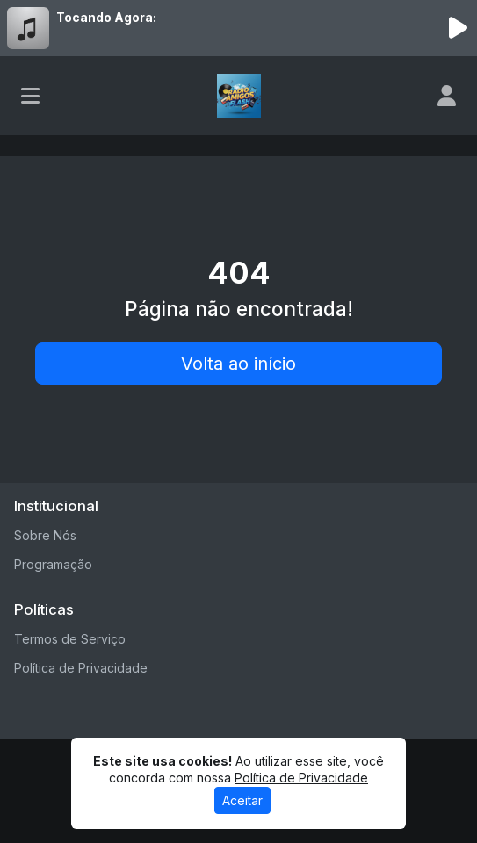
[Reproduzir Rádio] (457, 28)
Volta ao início (238, 363)
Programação (53, 564)
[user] (446, 96)
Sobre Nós (45, 535)
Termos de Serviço (70, 638)
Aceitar (242, 800)
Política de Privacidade (81, 667)
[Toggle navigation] (30, 96)
